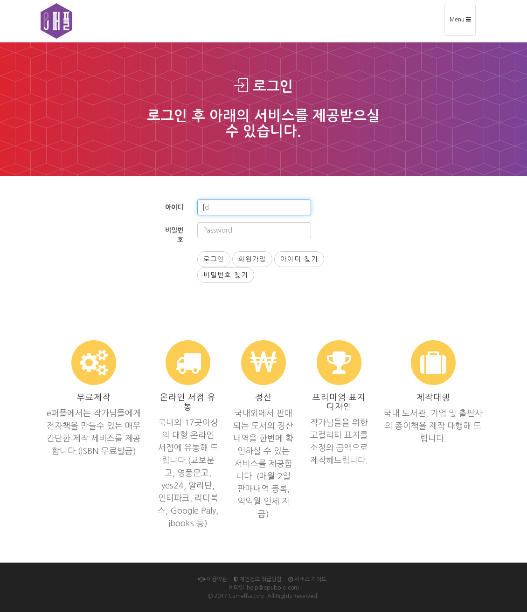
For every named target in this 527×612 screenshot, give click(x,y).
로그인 (213, 259)
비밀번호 (174, 235)
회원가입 (252, 259)
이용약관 (212, 579)
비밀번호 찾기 (225, 275)
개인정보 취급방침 (258, 579)
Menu (462, 22)
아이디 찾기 (299, 259)
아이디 (174, 207)
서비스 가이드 (307, 579)
